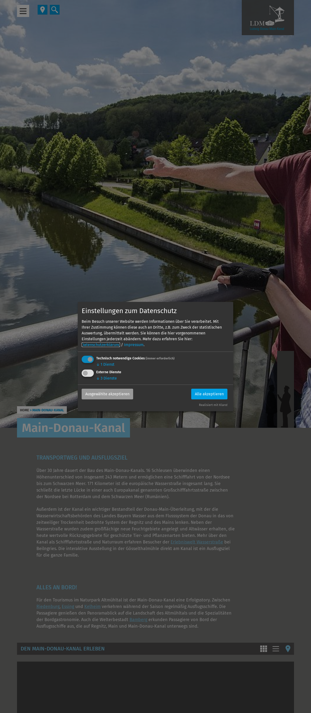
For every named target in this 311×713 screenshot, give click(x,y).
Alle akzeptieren (209, 394)
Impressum (134, 344)
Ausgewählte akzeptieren (107, 394)
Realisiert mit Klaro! (213, 405)
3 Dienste (106, 378)
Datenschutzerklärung (101, 344)
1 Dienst (105, 364)
